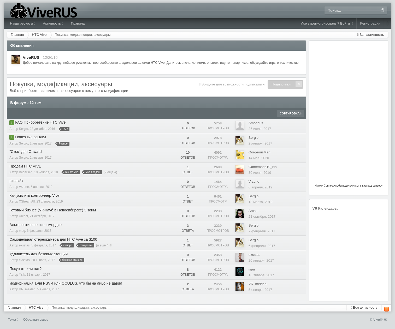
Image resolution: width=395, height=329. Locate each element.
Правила (78, 23)
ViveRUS (31, 57)
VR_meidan (27, 289)
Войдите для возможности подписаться (233, 84)
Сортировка (290, 113)
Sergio (23, 129)
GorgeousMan (259, 152)
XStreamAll (27, 201)
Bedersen (26, 172)
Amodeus (256, 123)
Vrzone (24, 187)
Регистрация (370, 23)
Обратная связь (35, 319)
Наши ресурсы (22, 23)
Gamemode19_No (263, 167)
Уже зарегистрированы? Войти (326, 23)
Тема (13, 319)
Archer (23, 216)
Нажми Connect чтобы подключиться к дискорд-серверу (348, 185)
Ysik (22, 274)
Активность (53, 23)
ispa (252, 269)
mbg (22, 231)
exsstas (24, 245)
